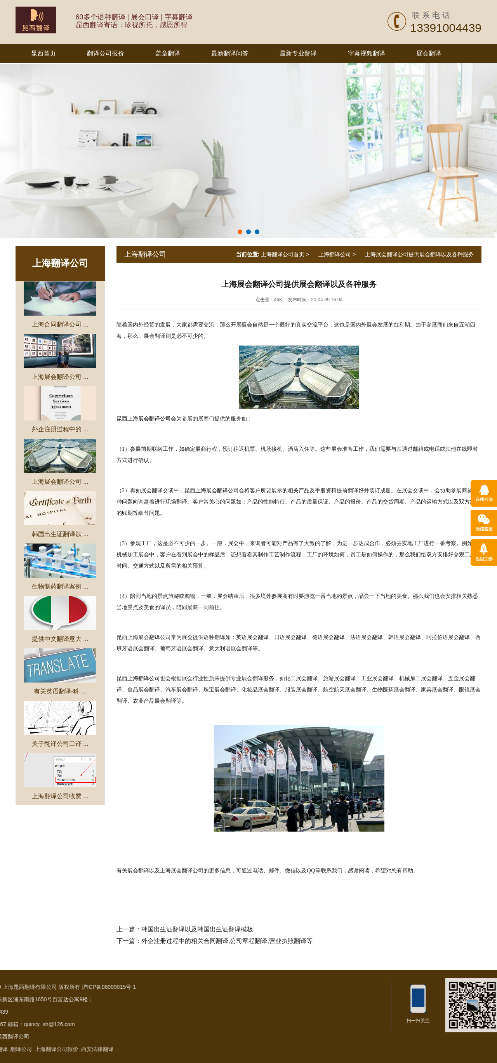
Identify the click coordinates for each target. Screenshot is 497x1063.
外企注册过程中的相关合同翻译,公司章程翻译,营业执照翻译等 (227, 941)
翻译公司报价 (105, 53)
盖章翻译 (167, 53)
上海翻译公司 (60, 263)
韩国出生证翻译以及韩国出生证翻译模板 (197, 929)
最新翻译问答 (229, 53)
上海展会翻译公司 (149, 419)
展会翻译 (428, 53)
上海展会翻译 (211, 490)
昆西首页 (43, 53)
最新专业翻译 (298, 53)
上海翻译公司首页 (282, 254)
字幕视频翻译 (366, 53)
